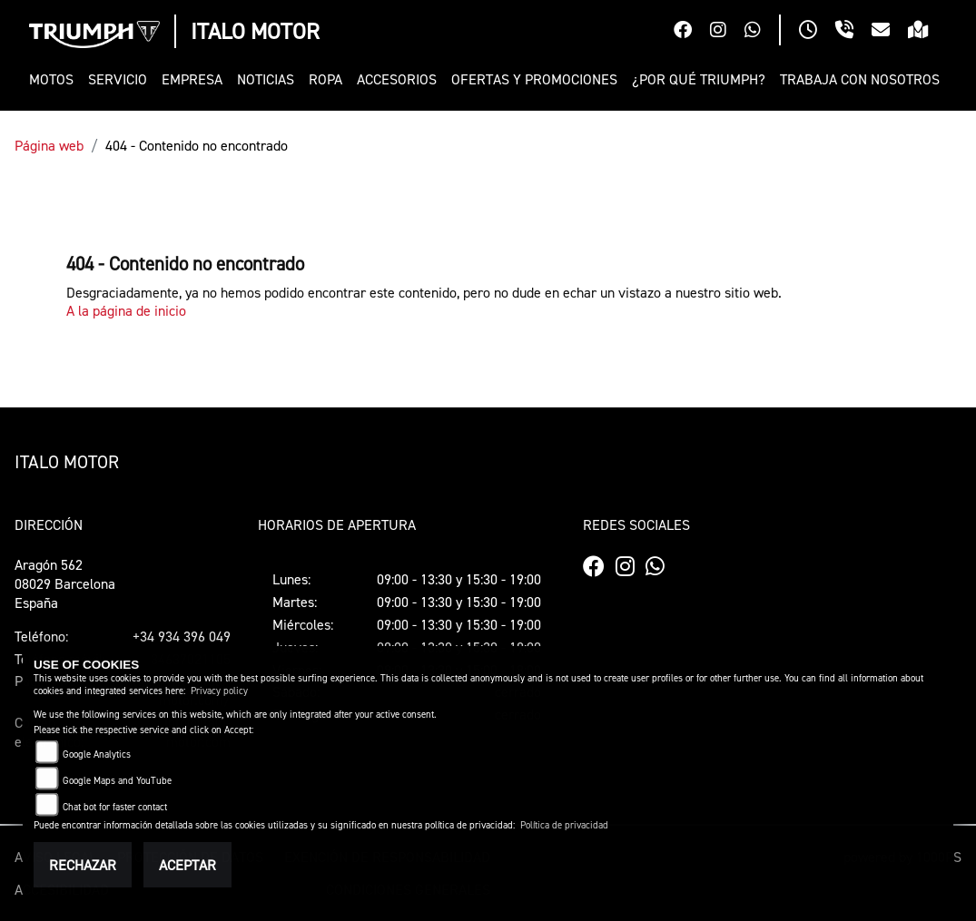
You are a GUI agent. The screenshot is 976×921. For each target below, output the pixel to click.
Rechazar (82, 865)
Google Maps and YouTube (117, 781)
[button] (55, 79)
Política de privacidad (564, 825)
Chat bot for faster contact (115, 807)
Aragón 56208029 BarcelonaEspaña (65, 583)
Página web (49, 145)
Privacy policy (219, 691)
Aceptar (187, 865)
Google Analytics (97, 754)
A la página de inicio (126, 310)
